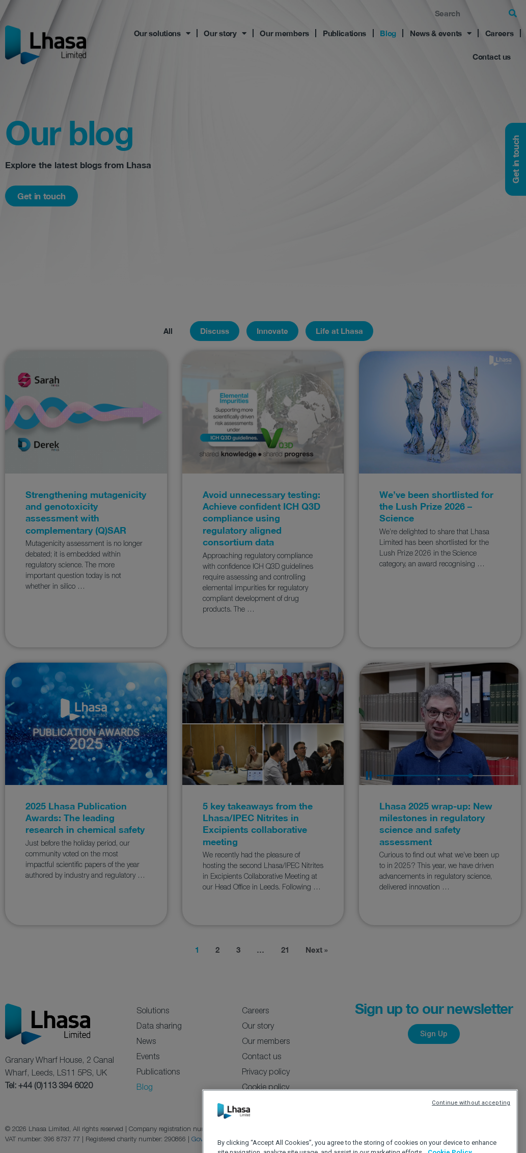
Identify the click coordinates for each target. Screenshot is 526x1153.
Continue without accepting (471, 1138)
